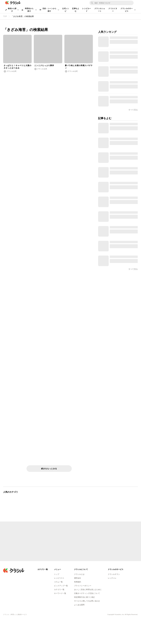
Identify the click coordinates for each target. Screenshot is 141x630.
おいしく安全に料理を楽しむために (88, 590)
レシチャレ (112, 578)
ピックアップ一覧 (61, 586)
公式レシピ (65, 10)
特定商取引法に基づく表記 (84, 597)
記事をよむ (75, 10)
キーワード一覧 (60, 593)
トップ (56, 574)
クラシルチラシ (114, 574)
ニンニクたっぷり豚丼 (44, 65)
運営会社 (77, 578)
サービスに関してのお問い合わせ (87, 601)
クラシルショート (99, 10)
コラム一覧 (58, 582)
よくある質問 (79, 605)
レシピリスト (59, 578)
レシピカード (86, 10)
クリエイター (112, 10)
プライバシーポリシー (82, 586)
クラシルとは (79, 574)
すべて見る (133, 269)
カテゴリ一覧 (59, 590)
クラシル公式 (11, 71)
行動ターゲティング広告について (87, 593)
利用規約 (77, 582)
